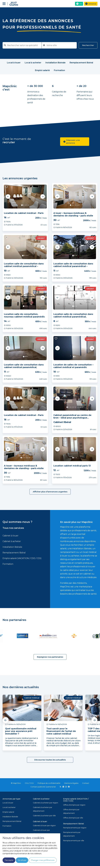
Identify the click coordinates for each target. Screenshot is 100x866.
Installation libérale (12, 547)
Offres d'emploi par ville (73, 818)
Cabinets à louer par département (41, 832)
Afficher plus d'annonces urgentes (50, 491)
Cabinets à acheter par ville (44, 816)
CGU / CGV (29, 783)
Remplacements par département (71, 834)
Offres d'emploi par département (71, 811)
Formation (8, 564)
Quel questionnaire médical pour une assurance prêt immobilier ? (20, 731)
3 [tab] (25, 205)
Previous (8, 196)
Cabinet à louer (10, 535)
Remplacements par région (74, 828)
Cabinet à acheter (12, 541)
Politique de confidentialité (49, 783)
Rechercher (88, 45)
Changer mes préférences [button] (42, 860)
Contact (85, 783)
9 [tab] (80, 407)
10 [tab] (82, 407)
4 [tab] (75, 205)
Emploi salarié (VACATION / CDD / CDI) (22, 558)
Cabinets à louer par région (44, 825)
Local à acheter (9, 807)
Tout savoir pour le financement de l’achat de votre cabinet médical (61, 731)
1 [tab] (22, 205)
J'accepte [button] (9, 860)
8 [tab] (78, 407)
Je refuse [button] (22, 860)
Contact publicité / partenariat (43, 787)
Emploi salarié (8, 812)
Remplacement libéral (14, 552)
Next (42, 196)
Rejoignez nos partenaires (50, 657)
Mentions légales (71, 783)
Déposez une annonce (71, 141)
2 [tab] (23, 205)
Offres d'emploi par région (74, 805)
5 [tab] (28, 205)
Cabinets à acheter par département (42, 809)
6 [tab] (78, 205)
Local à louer (8, 803)
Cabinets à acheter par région (45, 803)
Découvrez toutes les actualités (50, 760)
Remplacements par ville (73, 840)
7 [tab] (77, 407)
